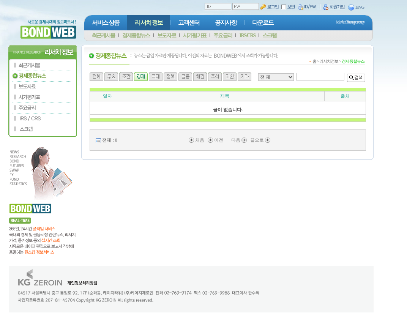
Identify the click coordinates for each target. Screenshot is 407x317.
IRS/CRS (247, 35)
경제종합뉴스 (136, 35)
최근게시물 (103, 35)
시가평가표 (194, 35)
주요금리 (222, 35)
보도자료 (166, 35)
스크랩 (269, 35)
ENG (356, 8)
